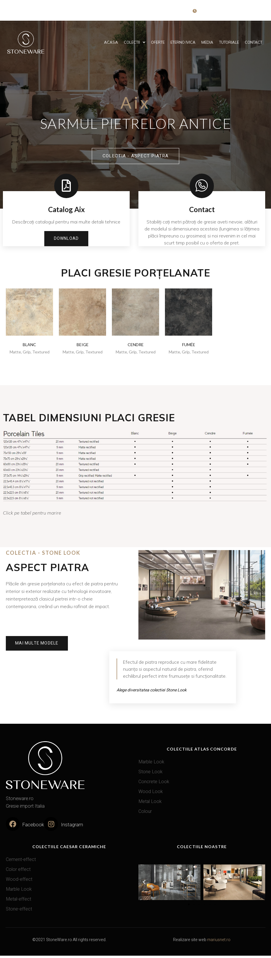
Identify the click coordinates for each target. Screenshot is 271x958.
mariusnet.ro (218, 942)
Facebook (32, 827)
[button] (189, 906)
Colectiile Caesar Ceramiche (69, 848)
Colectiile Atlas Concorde (202, 751)
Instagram (72, 827)
